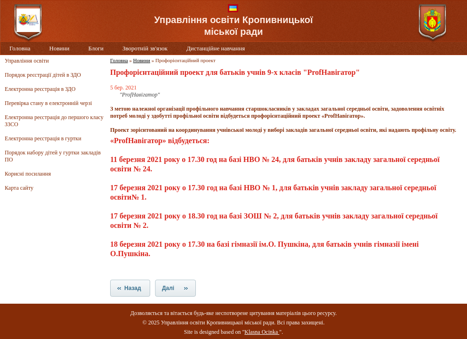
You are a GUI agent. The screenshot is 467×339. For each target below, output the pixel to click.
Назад (132, 288)
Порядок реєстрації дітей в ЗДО (43, 75)
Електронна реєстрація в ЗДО (40, 89)
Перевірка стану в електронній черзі (48, 103)
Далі (168, 288)
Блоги (96, 48)
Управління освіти (27, 60)
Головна (20, 48)
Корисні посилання (28, 173)
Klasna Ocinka (261, 332)
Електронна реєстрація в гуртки (43, 138)
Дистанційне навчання (215, 48)
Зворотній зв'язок (145, 48)
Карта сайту (19, 188)
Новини (59, 48)
